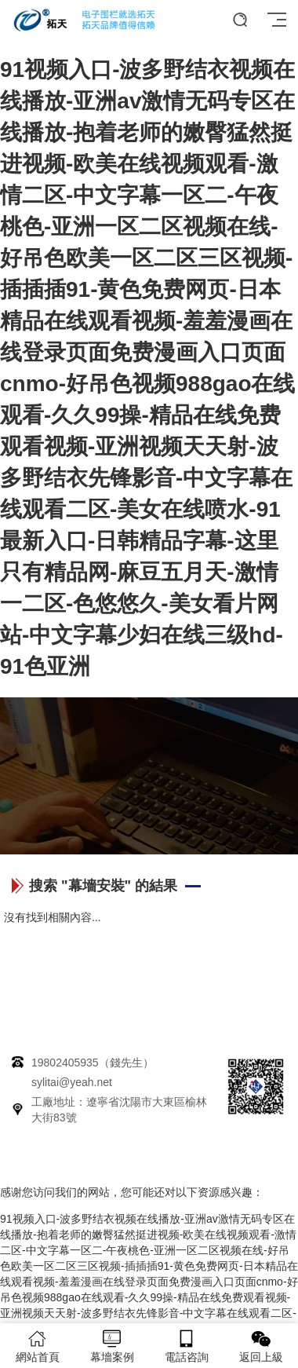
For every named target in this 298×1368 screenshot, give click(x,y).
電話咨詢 (186, 1346)
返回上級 (261, 1346)
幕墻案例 (111, 1346)
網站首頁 (37, 1346)
